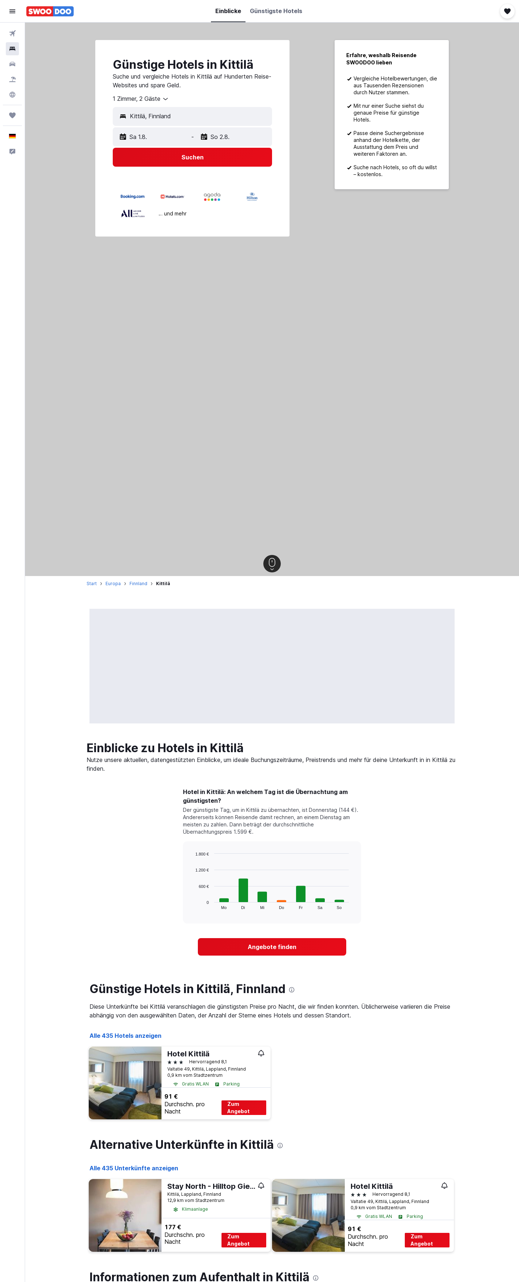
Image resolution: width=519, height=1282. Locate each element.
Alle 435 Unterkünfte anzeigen (133, 1168)
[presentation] (291, 990)
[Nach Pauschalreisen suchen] (12, 79)
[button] (12, 11)
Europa (113, 583)
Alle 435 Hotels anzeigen (125, 1035)
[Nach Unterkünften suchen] (12, 48)
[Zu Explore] (12, 94)
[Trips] (12, 115)
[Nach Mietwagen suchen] (12, 64)
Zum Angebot (238, 1107)
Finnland (138, 583)
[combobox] (141, 99)
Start (92, 583)
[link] (272, 947)
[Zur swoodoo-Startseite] (50, 11)
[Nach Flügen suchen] (12, 33)
